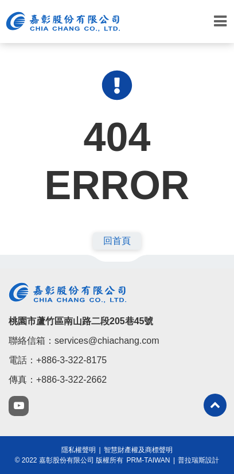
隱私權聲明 (78, 450)
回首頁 (117, 241)
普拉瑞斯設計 (198, 460)
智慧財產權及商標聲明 (138, 450)
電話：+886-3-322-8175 (58, 360)
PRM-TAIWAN (148, 460)
